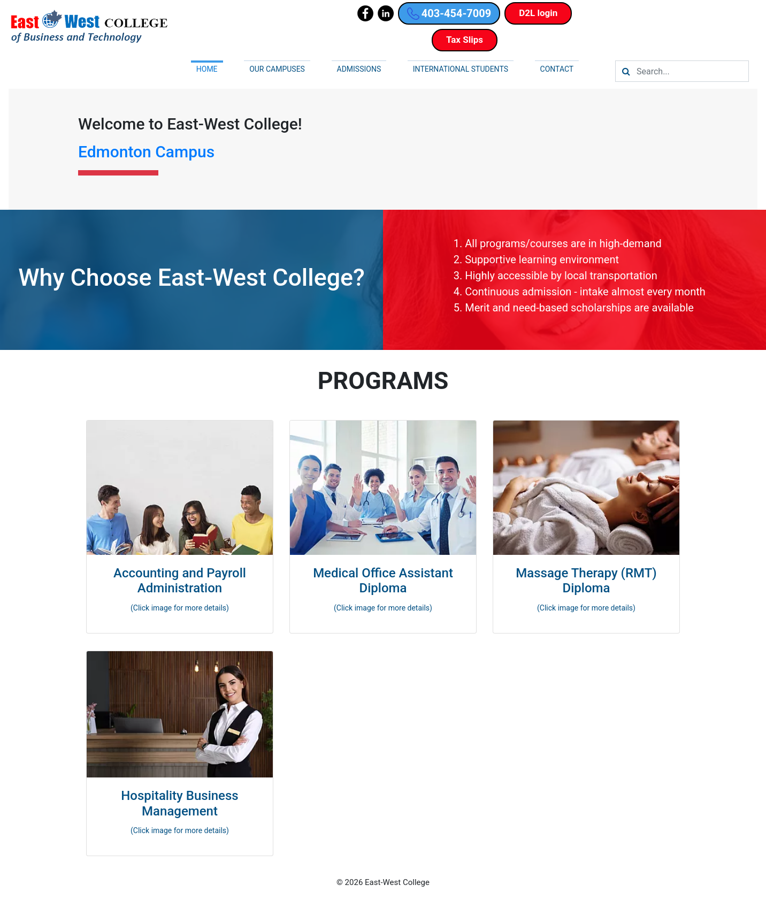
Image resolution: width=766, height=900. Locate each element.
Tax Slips (464, 39)
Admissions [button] (359, 69)
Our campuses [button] (277, 69)
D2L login (538, 12)
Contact (557, 69)
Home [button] (207, 69)
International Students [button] (460, 69)
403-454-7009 (449, 13)
